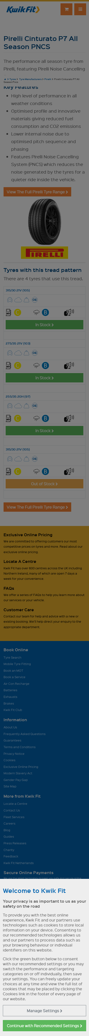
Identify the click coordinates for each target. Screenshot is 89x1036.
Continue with (44, 1025)
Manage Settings (44, 1010)
